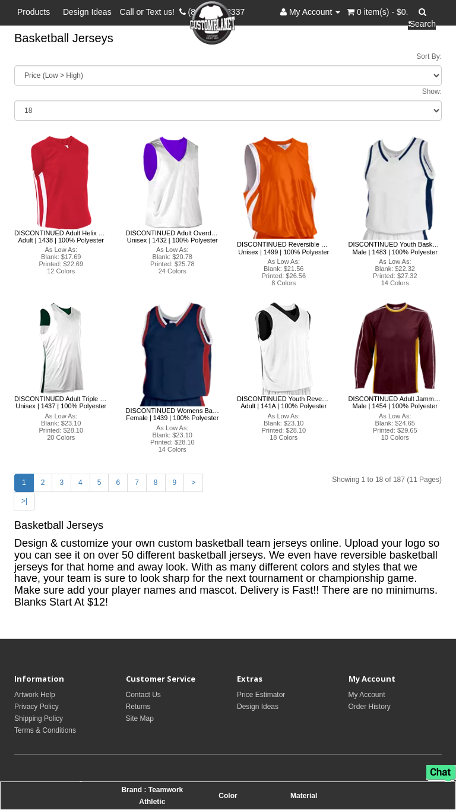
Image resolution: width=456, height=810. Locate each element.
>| (24, 501)
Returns (138, 706)
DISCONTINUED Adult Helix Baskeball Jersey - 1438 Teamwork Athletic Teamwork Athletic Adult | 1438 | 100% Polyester (61, 236)
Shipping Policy (38, 718)
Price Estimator (261, 695)
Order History (370, 706)
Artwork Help (34, 695)
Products (36, 12)
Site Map (140, 718)
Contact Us (143, 695)
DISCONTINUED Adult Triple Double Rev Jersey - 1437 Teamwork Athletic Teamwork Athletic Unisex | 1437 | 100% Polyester (61, 402)
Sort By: (429, 56)
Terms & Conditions (45, 730)
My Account (367, 695)
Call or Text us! (149, 12)
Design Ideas (87, 12)
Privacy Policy (36, 706)
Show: (432, 91)
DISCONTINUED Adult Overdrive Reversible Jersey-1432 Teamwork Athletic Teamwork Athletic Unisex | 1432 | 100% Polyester (173, 236)
